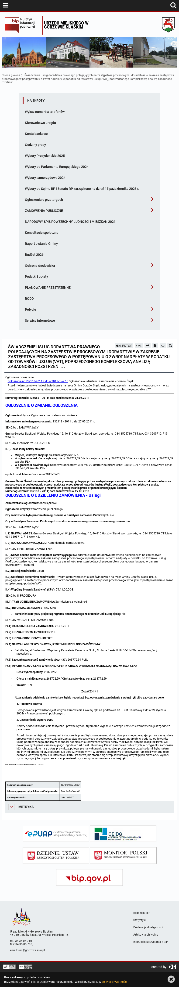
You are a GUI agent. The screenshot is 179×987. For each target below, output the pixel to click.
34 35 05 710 (23, 941)
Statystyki (139, 920)
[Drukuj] (170, 345)
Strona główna (11, 75)
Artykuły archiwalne (145, 934)
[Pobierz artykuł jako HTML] (163, 345)
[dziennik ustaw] (56, 855)
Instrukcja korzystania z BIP (150, 942)
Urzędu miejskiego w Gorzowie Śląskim (66, 25)
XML (138, 346)
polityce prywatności (114, 981)
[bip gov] (89, 877)
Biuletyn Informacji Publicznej (22, 25)
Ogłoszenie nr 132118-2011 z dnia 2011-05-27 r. (38, 381)
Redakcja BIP (141, 913)
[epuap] (56, 834)
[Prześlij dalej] (148, 345)
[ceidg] (123, 833)
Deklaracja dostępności (148, 927)
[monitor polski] (123, 855)
